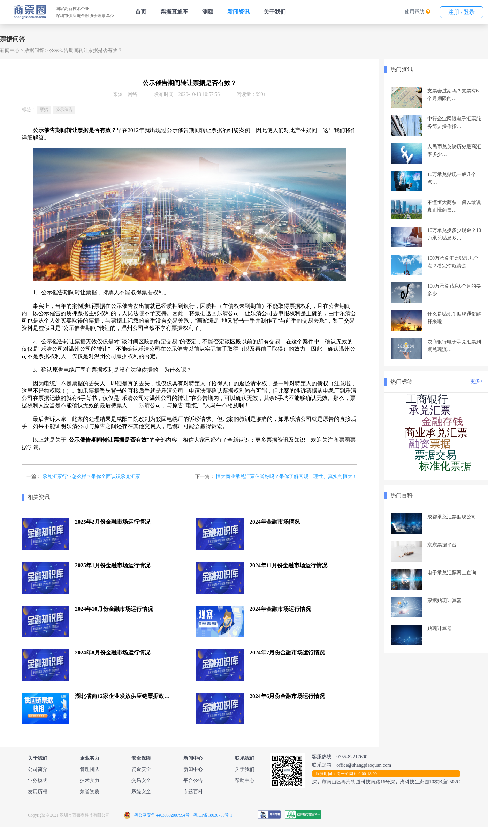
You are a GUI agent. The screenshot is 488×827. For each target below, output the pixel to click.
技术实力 (89, 780)
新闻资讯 (238, 12)
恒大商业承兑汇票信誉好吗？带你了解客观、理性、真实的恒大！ (286, 476)
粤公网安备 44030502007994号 (162, 815)
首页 (140, 12)
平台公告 (193, 780)
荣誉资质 (89, 791)
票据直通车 (174, 12)
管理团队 (89, 769)
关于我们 (275, 12)
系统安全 (141, 791)
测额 (207, 12)
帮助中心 (244, 780)
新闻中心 (10, 50)
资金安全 (141, 769)
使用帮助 (414, 11)
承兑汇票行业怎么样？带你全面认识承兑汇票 (91, 476)
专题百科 (193, 791)
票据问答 (34, 50)
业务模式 (37, 780)
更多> (476, 381)
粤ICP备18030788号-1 (212, 815)
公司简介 (37, 769)
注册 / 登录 (461, 12)
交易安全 (141, 780)
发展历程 (37, 791)
